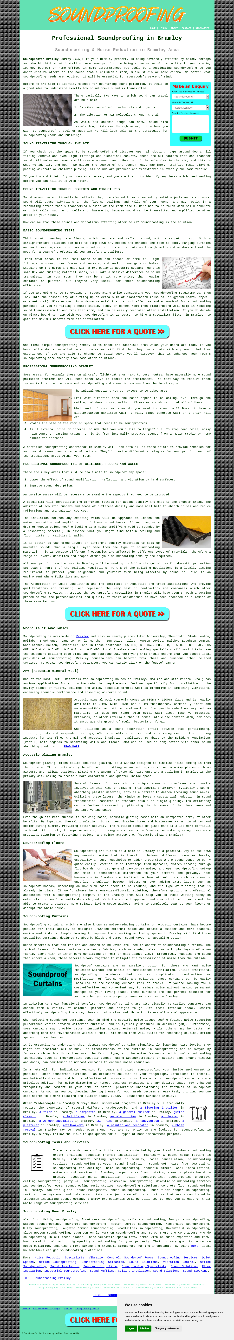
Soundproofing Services (177, 1257)
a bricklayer (74, 1116)
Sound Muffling (102, 1270)
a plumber (169, 1116)
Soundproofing (152, 222)
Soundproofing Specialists (144, 1266)
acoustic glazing (97, 763)
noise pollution (36, 1246)
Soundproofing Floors (87, 1309)
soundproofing (105, 63)
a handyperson (147, 1121)
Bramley (82, 636)
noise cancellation (166, 1159)
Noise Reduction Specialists (59, 1257)
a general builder (134, 1112)
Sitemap (26, 1309)
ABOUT (174, 28)
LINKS (163, 28)
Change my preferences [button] (167, 1328)
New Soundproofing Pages (46, 1309)
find (35, 1219)
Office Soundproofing (57, 1262)
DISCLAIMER (202, 28)
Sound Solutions (143, 1262)
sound (142, 95)
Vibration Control (104, 1257)
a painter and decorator (127, 1125)
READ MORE (71, 746)
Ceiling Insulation (134, 1270)
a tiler (45, 1112)
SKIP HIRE (105, 1121)
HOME (153, 28)
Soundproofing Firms (100, 1266)
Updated (68, 1309)
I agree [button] (130, 1328)
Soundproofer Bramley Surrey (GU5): (53, 59)
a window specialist (56, 1121)
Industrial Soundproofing (65, 1270)
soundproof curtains (116, 1003)
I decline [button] (144, 1328)
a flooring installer (159, 1107)
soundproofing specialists (150, 649)
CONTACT (186, 28)
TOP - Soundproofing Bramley (47, 1278)
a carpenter (85, 1112)
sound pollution (131, 84)
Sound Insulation (64, 1266)
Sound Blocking (195, 1270)
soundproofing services (69, 1203)
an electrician (123, 1116)
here (194, 1246)
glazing (125, 788)
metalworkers (73, 1125)
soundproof (47, 130)
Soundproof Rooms (138, 1257)
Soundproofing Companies (103, 1262)
